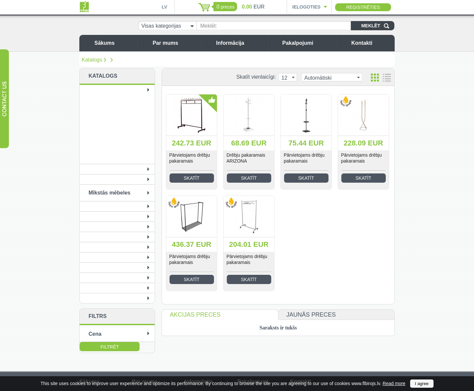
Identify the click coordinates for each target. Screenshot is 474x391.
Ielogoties (306, 7)
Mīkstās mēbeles (109, 192)
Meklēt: (208, 26)
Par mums (175, 43)
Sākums (114, 43)
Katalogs (92, 60)
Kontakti (371, 43)
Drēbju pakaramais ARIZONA (245, 158)
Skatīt (191, 178)
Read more (393, 383)
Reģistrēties (363, 7)
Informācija (239, 43)
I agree (422, 383)
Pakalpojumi (307, 43)
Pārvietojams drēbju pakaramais (189, 158)
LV (164, 7)
